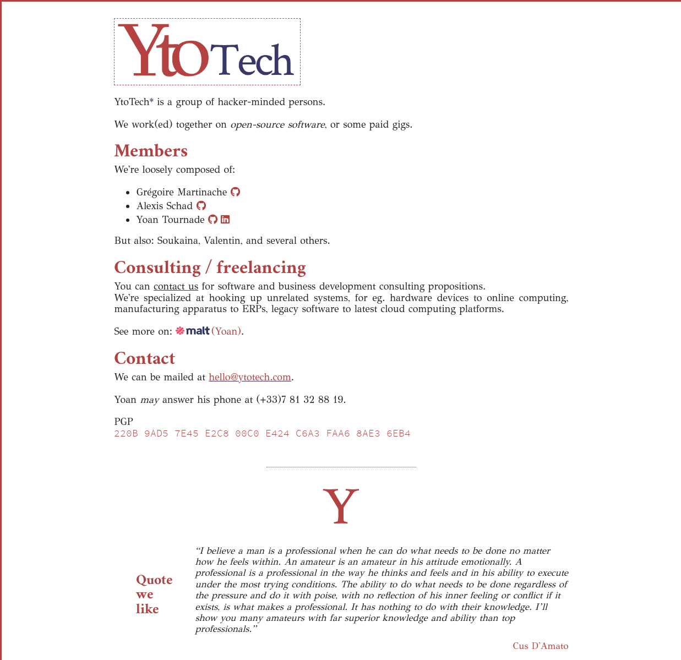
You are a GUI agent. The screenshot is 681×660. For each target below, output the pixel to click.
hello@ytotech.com (250, 377)
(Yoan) (208, 331)
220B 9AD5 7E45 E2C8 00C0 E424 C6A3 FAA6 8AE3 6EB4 (262, 433)
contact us (176, 286)
